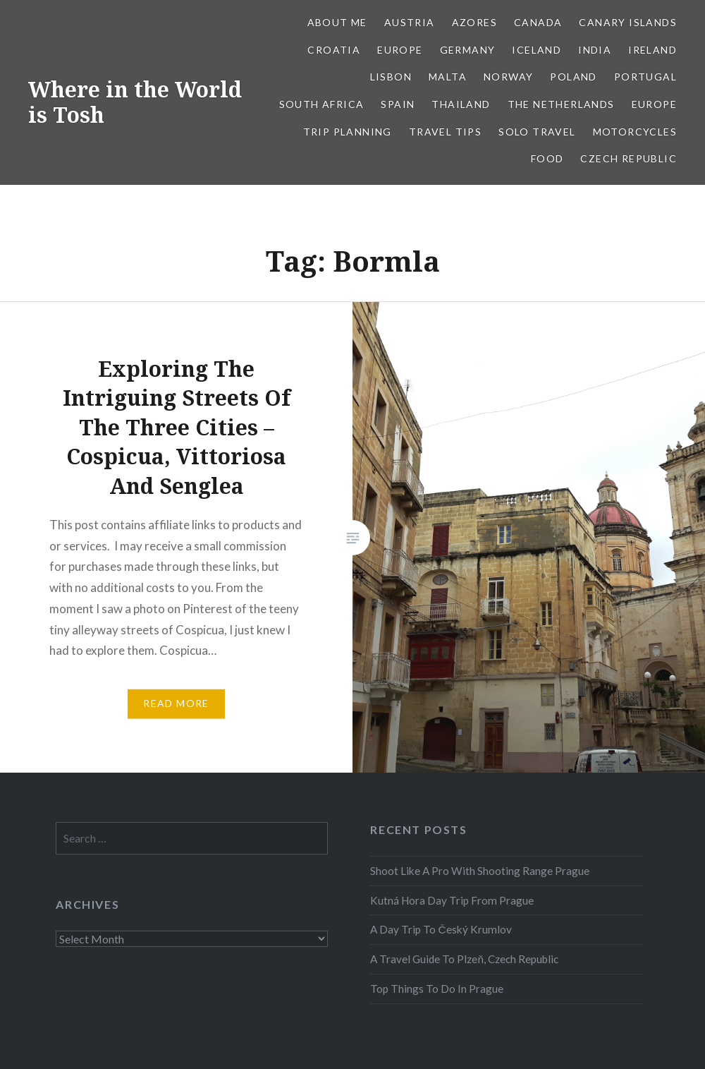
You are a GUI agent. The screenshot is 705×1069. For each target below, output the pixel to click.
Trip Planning (347, 132)
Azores (474, 22)
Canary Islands (628, 22)
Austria (409, 22)
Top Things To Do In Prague (436, 988)
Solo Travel (536, 132)
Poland (573, 77)
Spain (398, 104)
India (594, 50)
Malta (448, 77)
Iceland (536, 50)
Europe (399, 50)
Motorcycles (635, 132)
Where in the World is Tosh (135, 102)
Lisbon (391, 77)
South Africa (321, 104)
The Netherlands (561, 104)
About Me (337, 22)
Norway (508, 77)
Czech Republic (628, 158)
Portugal (645, 77)
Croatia (333, 50)
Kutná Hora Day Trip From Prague (452, 900)
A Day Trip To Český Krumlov (440, 929)
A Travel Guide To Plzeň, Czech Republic (464, 959)
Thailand (460, 104)
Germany (468, 50)
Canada (538, 22)
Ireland (652, 50)
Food (547, 158)
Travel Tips (445, 132)
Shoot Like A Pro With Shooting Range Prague (479, 870)
